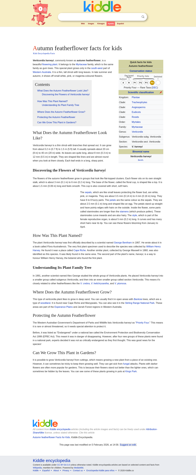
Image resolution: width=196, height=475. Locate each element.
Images (91, 24)
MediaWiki (78, 468)
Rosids (135, 117)
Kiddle (36, 470)
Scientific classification (141, 92)
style (134, 215)
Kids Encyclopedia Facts (44, 53)
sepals (88, 192)
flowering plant (49, 64)
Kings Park (131, 371)
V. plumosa (120, 283)
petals (113, 200)
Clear (136, 16)
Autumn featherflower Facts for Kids (51, 437)
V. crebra (85, 283)
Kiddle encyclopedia (60, 429)
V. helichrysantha (100, 283)
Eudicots (136, 112)
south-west (96, 68)
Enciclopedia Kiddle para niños (100, 470)
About (56, 470)
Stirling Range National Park (139, 303)
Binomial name (141, 151)
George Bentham (123, 242)
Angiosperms (138, 107)
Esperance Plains (64, 307)
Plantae (136, 97)
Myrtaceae (137, 127)
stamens (124, 211)
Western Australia (42, 72)
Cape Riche (80, 250)
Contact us (78, 470)
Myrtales (136, 122)
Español (120, 24)
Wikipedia (37, 468)
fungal (126, 364)
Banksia (138, 299)
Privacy (66, 470)
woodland (45, 303)
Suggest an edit (128, 444)
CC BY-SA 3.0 (63, 465)
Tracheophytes (139, 102)
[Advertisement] (98, 35)
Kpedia (111, 24)
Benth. (141, 160)
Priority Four (142, 322)
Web (83, 24)
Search (142, 17)
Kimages (101, 24)
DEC (154, 87)
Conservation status (141, 71)
